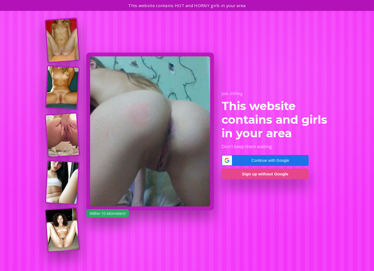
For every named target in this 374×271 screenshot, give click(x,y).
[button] (265, 160)
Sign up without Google (265, 174)
